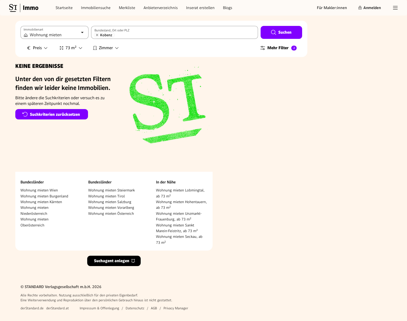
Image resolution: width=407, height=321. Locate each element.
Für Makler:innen (332, 7)
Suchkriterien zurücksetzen (51, 114)
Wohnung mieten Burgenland (44, 196)
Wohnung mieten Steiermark (111, 190)
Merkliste (127, 7)
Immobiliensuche (96, 7)
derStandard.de (32, 308)
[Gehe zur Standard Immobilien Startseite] (23, 7)
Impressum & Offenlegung (99, 308)
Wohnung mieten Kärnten (41, 202)
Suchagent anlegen (114, 260)
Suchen (280, 32)
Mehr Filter (278, 48)
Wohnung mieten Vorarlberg (111, 207)
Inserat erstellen (200, 7)
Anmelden (369, 7)
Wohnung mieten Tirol (106, 196)
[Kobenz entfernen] (97, 35)
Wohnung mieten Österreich (111, 213)
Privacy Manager (176, 308)
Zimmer (106, 47)
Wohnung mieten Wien (39, 190)
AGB (154, 308)
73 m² (71, 47)
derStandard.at (57, 308)
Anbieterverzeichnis (161, 7)
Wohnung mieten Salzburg (109, 202)
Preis (37, 47)
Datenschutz (135, 308)
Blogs (227, 7)
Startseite (64, 7)
